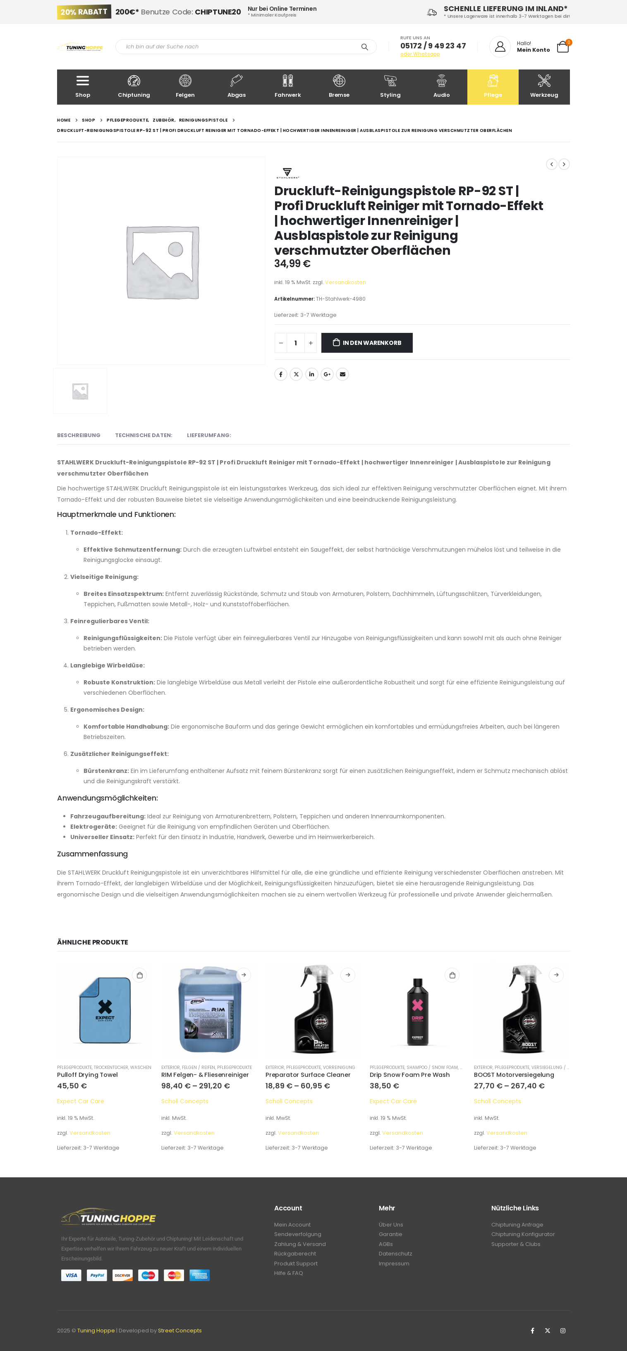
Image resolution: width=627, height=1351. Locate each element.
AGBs (386, 1246)
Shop (83, 86)
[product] (105, 1009)
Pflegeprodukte (74, 1067)
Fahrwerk (288, 86)
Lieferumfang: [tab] (209, 435)
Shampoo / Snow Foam (432, 1067)
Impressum (394, 1266)
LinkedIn (311, 374)
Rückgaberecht (295, 1256)
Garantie (390, 1235)
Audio (442, 86)
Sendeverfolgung (297, 1235)
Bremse (339, 86)
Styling (390, 86)
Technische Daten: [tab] (143, 435)
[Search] (364, 47)
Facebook (280, 374)
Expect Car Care (80, 1101)
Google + (327, 374)
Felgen (185, 86)
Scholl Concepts (184, 1101)
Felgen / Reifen (198, 1067)
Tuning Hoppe (96, 1330)
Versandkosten (345, 282)
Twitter (296, 374)
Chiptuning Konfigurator (523, 1235)
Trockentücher (111, 1067)
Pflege (493, 86)
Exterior (170, 1067)
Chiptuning (134, 86)
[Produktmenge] (296, 343)
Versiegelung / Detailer (558, 1067)
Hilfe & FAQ (288, 1277)
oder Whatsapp (420, 53)
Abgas (237, 86)
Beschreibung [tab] (79, 435)
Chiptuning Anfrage (517, 1225)
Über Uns (391, 1225)
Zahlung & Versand (300, 1246)
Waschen (140, 1067)
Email (342, 374)
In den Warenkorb (372, 343)
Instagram (563, 1331)
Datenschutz (395, 1256)
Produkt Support (296, 1266)
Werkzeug (544, 86)
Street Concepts (180, 1330)
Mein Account (292, 1225)
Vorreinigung (339, 1067)
